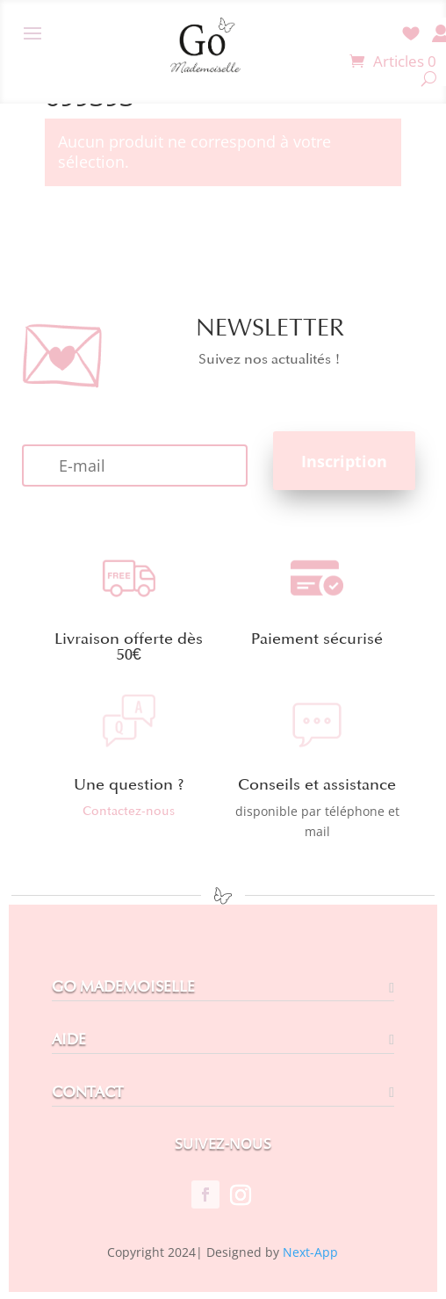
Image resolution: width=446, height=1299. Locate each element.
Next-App (310, 1252)
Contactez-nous (129, 811)
